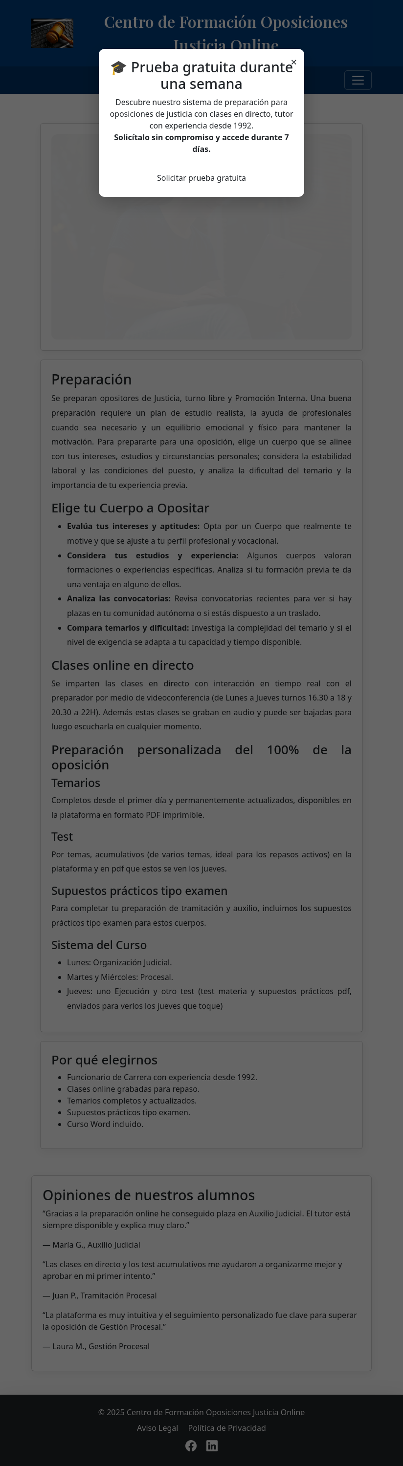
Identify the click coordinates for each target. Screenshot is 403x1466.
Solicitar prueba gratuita (201, 177)
